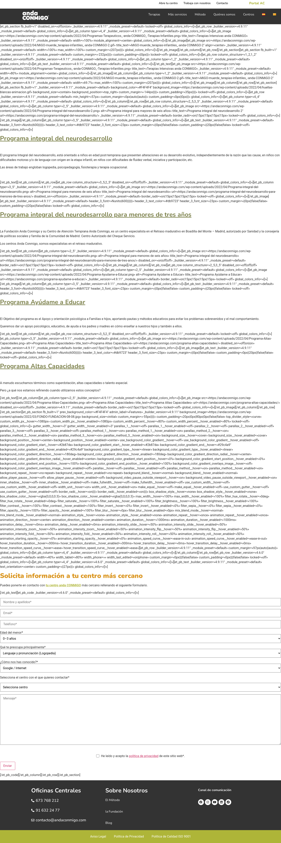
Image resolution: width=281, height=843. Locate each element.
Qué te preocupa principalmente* (140, 652)
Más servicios (177, 14)
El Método (112, 800)
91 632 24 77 (48, 810)
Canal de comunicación (214, 790)
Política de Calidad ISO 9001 (171, 836)
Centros (248, 14)
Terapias (154, 14)
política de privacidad (143, 756)
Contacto (222, 3)
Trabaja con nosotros (197, 3)
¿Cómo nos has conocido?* (140, 666)
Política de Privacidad (129, 836)
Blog (108, 823)
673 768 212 (47, 800)
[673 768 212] (32, 800)
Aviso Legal (98, 836)
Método (200, 14)
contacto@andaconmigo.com (61, 820)
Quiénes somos (224, 14)
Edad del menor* (140, 637)
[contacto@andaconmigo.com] (32, 820)
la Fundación (114, 811)
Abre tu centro (168, 3)
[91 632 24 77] (32, 810)
